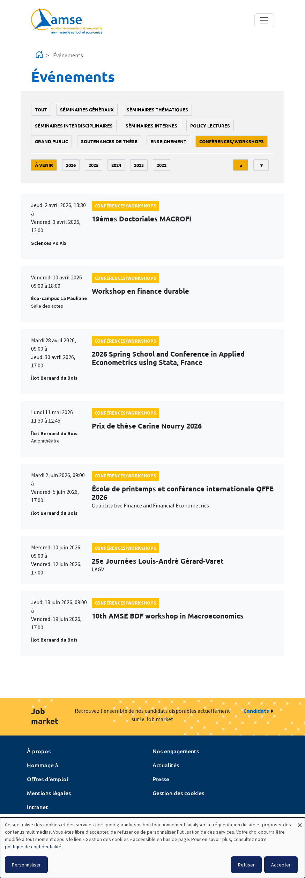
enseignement (168, 141)
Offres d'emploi (47, 779)
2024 (116, 165)
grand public (51, 141)
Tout (41, 109)
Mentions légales (49, 793)
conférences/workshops (231, 141)
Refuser (246, 865)
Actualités (165, 765)
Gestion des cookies (178, 793)
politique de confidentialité (33, 846)
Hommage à (42, 765)
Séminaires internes (151, 126)
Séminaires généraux (87, 109)
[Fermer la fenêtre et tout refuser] (300, 822)
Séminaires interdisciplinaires (74, 126)
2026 (71, 165)
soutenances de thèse (109, 141)
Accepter (281, 865)
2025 (93, 165)
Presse (160, 779)
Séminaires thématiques (157, 109)
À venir (44, 165)
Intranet (37, 807)
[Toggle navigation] (264, 20)
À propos (39, 751)
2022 (161, 165)
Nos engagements (175, 751)
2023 (139, 165)
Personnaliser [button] (26, 865)
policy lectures (210, 126)
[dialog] (152, 848)
